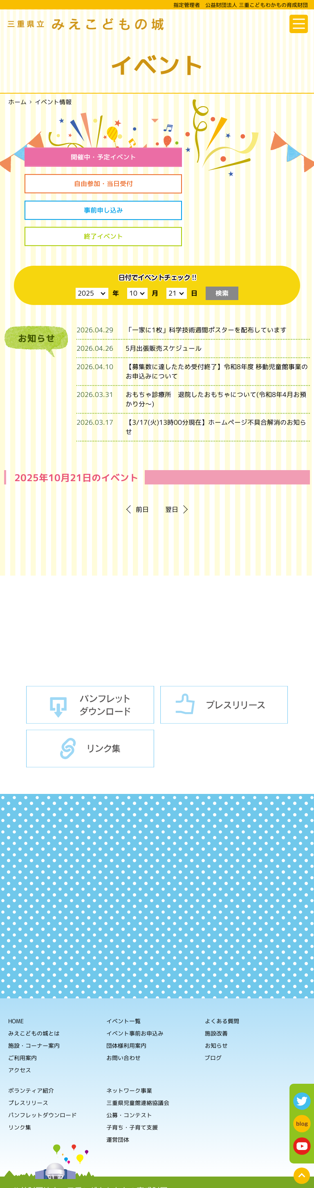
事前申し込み (88, 184)
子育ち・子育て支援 (132, 1076)
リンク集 (90, 697)
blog (302, 1123)
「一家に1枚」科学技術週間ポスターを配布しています (206, 278)
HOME (16, 969)
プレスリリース (224, 653)
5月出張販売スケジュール (164, 297)
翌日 (171, 458)
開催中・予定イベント (88, 156)
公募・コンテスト (129, 1063)
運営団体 (117, 1088)
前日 (142, 458)
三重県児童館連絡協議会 (137, 1051)
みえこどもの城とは (34, 982)
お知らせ (216, 994)
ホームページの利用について (100, 1175)
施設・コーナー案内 (34, 994)
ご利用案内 (22, 1006)
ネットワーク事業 (129, 1039)
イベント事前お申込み (135, 982)
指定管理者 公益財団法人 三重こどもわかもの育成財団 (240, 5)
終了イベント (225, 184)
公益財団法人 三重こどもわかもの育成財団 (90, 1139)
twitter (302, 1101)
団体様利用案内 (126, 994)
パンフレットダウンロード (90, 653)
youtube (302, 1146)
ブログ (213, 1007)
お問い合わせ (123, 1006)
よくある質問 (222, 970)
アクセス (19, 1018)
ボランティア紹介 (31, 1039)
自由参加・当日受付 (225, 156)
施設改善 (216, 982)
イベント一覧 (123, 969)
